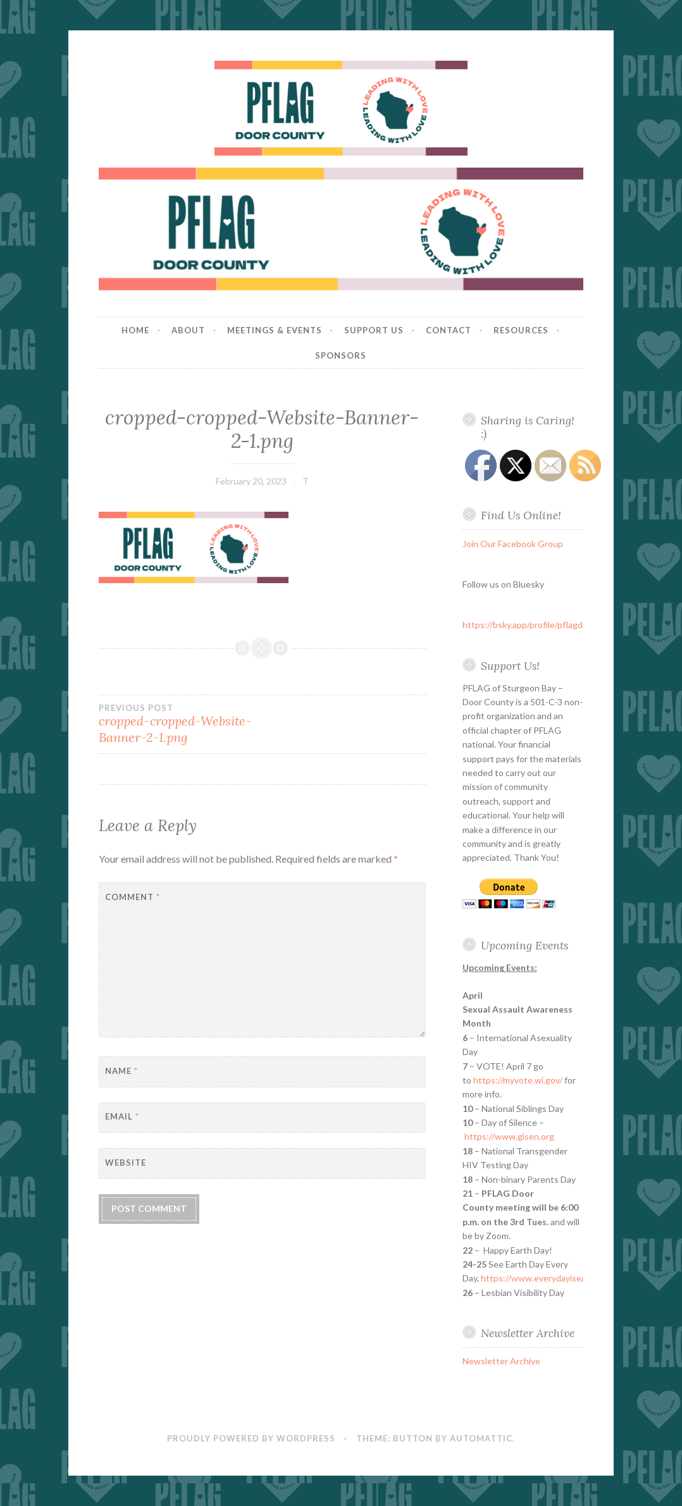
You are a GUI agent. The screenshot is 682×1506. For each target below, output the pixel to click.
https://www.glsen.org (509, 1136)
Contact (448, 330)
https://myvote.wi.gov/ (517, 1080)
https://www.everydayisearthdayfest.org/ (564, 1278)
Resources (521, 330)
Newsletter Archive (501, 1360)
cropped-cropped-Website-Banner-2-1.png (181, 724)
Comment (132, 897)
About (188, 330)
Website (125, 1162)
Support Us (374, 330)
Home (135, 330)
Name (121, 1071)
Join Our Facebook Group (512, 543)
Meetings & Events (274, 330)
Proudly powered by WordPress (251, 1438)
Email (122, 1116)
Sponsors (340, 355)
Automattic (481, 1438)
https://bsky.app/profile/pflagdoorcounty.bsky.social (564, 624)
